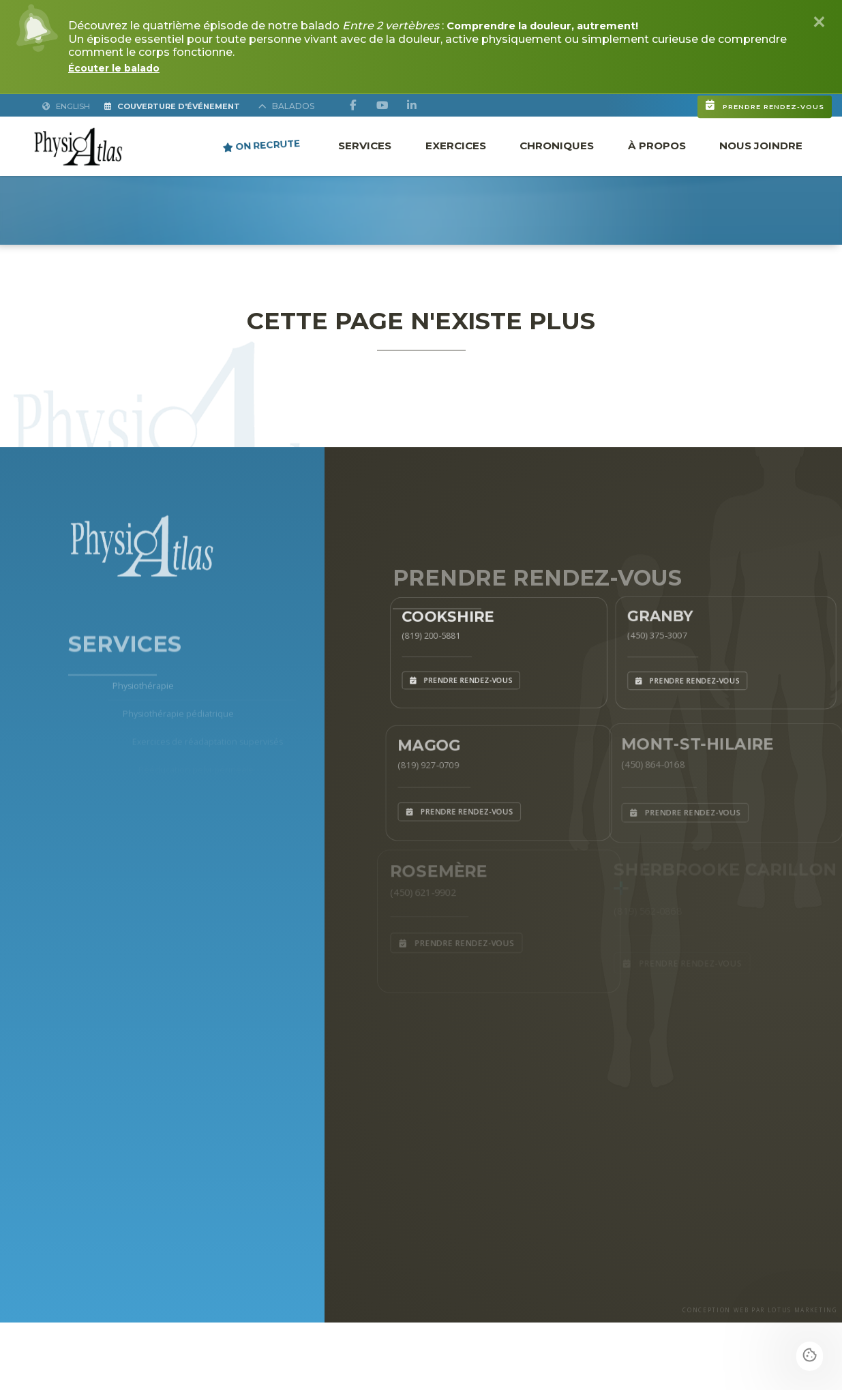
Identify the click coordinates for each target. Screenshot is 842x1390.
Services (364, 144)
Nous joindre (760, 144)
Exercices (455, 144)
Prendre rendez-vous (687, 98)
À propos (657, 144)
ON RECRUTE (261, 144)
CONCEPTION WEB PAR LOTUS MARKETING (733, 1374)
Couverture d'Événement (191, 106)
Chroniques (557, 144)
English (67, 106)
